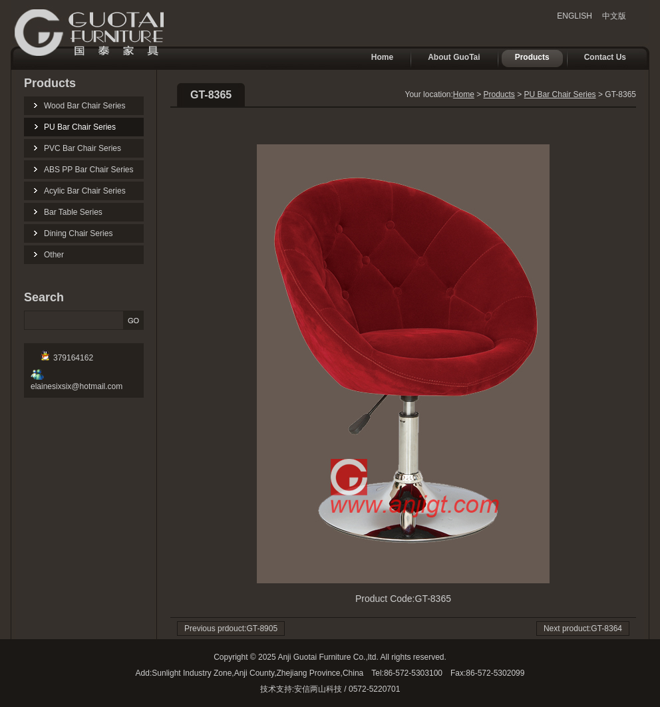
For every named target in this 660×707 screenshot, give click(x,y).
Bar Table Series (73, 212)
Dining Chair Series (78, 233)
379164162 (67, 357)
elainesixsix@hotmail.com (76, 381)
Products (526, 58)
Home (375, 58)
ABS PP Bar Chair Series (89, 169)
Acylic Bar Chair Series (85, 191)
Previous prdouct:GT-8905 (230, 628)
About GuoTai (447, 58)
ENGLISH (574, 16)
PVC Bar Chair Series (82, 148)
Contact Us (598, 58)
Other (54, 254)
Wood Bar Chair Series (85, 105)
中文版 (614, 16)
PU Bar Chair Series (80, 127)
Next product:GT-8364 (583, 628)
